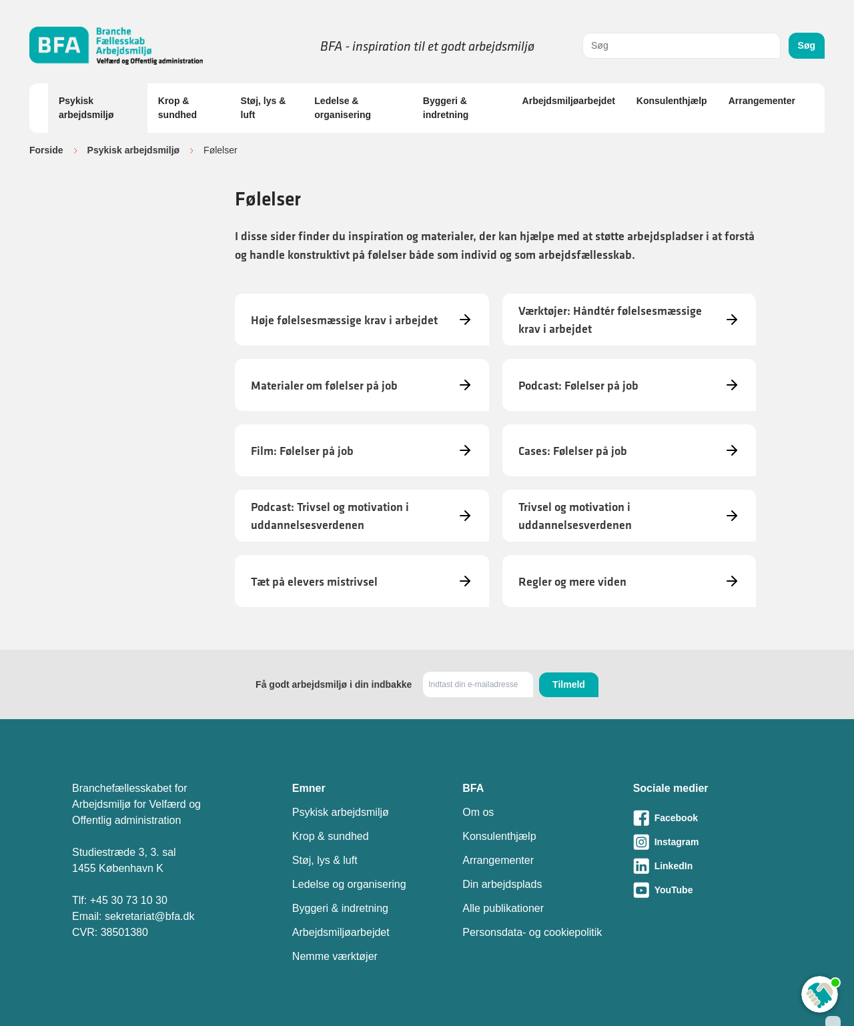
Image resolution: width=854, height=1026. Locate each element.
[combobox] (681, 46)
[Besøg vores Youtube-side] (707, 890)
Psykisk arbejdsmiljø (86, 107)
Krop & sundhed (177, 107)
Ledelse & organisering (342, 107)
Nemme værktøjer (335, 956)
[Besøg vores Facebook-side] (707, 818)
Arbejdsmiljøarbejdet (568, 100)
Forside (46, 150)
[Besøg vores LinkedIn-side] (707, 866)
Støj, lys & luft (263, 107)
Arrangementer (762, 100)
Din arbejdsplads (502, 884)
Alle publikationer (503, 908)
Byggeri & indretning (445, 107)
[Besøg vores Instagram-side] (707, 842)
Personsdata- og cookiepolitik (532, 932)
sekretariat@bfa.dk (150, 916)
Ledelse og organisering (349, 884)
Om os (478, 812)
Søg (806, 45)
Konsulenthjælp (671, 100)
